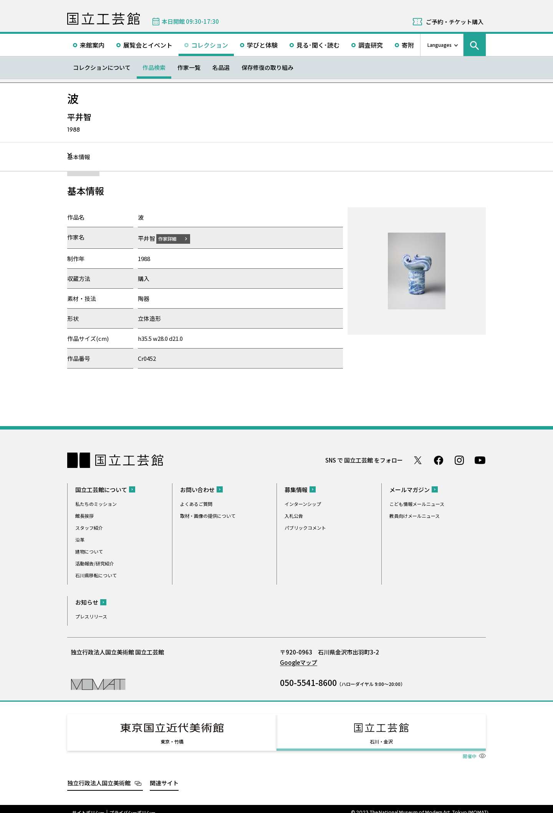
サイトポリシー (88, 805)
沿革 (79, 539)
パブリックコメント (305, 527)
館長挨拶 (84, 515)
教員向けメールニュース (414, 515)
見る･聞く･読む (317, 45)
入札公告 (294, 515)
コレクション (209, 45)
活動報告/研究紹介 (94, 563)
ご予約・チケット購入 (454, 22)
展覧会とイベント (147, 45)
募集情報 (296, 489)
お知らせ (86, 602)
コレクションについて (102, 67)
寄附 (408, 45)
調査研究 (370, 45)
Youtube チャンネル (480, 459)
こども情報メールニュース (416, 503)
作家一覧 (188, 67)
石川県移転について (96, 575)
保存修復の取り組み (267, 67)
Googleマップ (298, 662)
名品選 (221, 67)
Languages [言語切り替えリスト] (439, 44)
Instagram (459, 459)
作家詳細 (172, 238)
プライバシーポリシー (132, 805)
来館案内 (92, 45)
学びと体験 (262, 45)
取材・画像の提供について (207, 515)
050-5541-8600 (308, 682)
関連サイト (164, 776)
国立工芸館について (101, 489)
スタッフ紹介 (89, 527)
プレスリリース (91, 616)
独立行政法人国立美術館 (99, 776)
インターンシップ (303, 503)
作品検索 (154, 67)
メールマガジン (409, 489)
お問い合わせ (197, 489)
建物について (89, 551)
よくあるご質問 (196, 503)
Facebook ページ (438, 459)
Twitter (418, 459)
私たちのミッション (96, 503)
